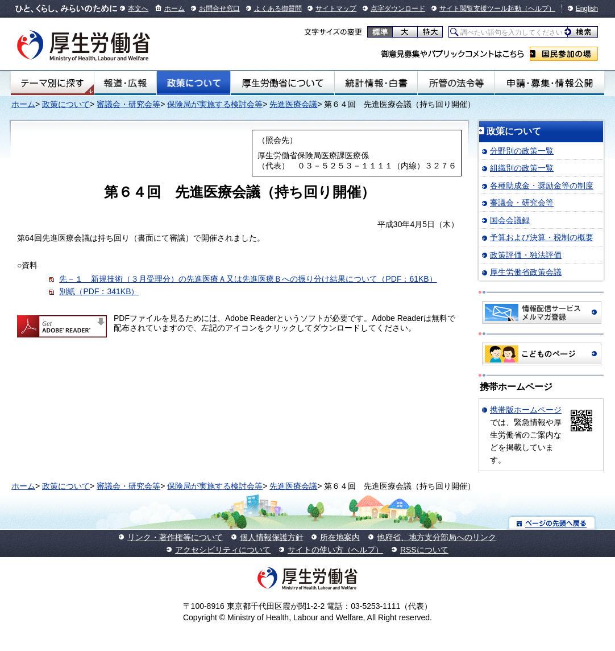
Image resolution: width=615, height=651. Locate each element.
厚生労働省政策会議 (526, 272)
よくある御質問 (278, 9)
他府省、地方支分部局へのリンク (436, 537)
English (587, 9)
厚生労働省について (282, 83)
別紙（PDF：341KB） (99, 291)
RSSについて (424, 549)
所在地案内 (340, 537)
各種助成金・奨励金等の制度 (541, 185)
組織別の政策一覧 (522, 167)
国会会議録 (510, 220)
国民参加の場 (564, 54)
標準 (380, 32)
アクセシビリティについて (223, 549)
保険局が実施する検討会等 (215, 104)
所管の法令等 (456, 83)
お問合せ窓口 (219, 9)
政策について (194, 83)
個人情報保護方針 (272, 537)
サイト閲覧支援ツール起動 (480, 9)
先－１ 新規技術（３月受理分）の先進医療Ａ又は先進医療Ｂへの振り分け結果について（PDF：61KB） (248, 278)
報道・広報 (125, 83)
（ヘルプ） (538, 9)
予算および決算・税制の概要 (541, 237)
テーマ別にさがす (52, 83)
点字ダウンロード (398, 9)
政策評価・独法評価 (526, 254)
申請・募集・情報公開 (549, 83)
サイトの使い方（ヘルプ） (335, 549)
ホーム (174, 9)
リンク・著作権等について (175, 537)
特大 (430, 32)
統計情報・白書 (376, 83)
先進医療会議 (293, 104)
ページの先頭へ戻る (552, 522)
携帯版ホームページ (526, 409)
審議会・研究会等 (128, 104)
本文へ (138, 9)
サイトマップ (335, 9)
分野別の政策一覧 (522, 150)
